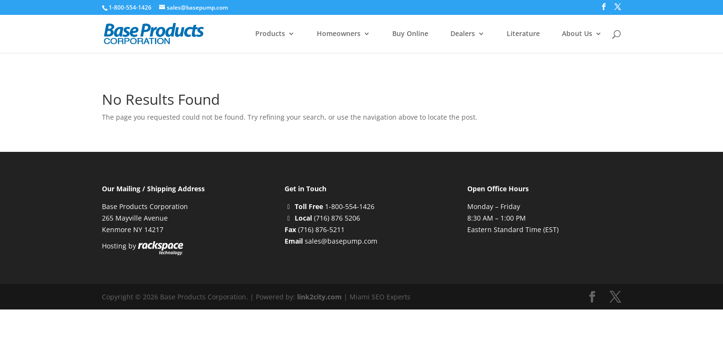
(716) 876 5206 (337, 217)
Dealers (462, 34)
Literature (523, 34)
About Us (577, 34)
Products (270, 34)
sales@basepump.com (341, 241)
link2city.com (319, 296)
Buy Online (410, 34)
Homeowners (339, 34)
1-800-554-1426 (131, 7)
